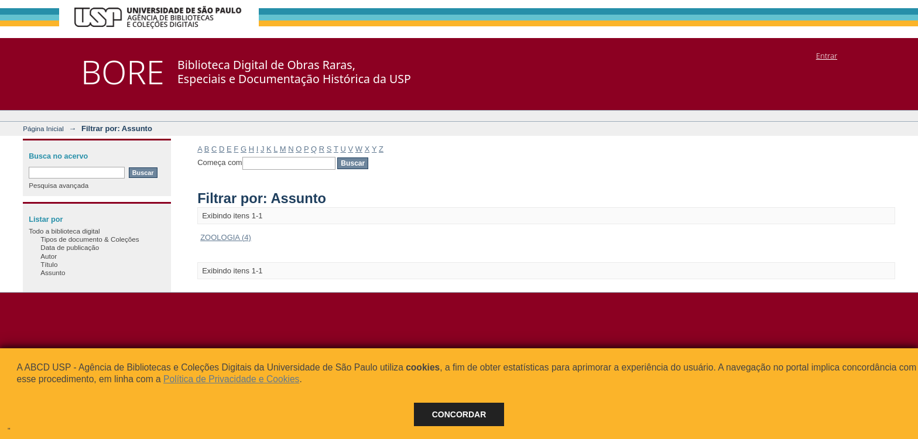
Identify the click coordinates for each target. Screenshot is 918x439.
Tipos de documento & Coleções (89, 239)
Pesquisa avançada (58, 185)
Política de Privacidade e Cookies (231, 379)
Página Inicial (43, 128)
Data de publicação (69, 247)
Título (48, 264)
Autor (48, 256)
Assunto (52, 272)
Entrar (826, 55)
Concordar (459, 414)
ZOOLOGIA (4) (225, 237)
